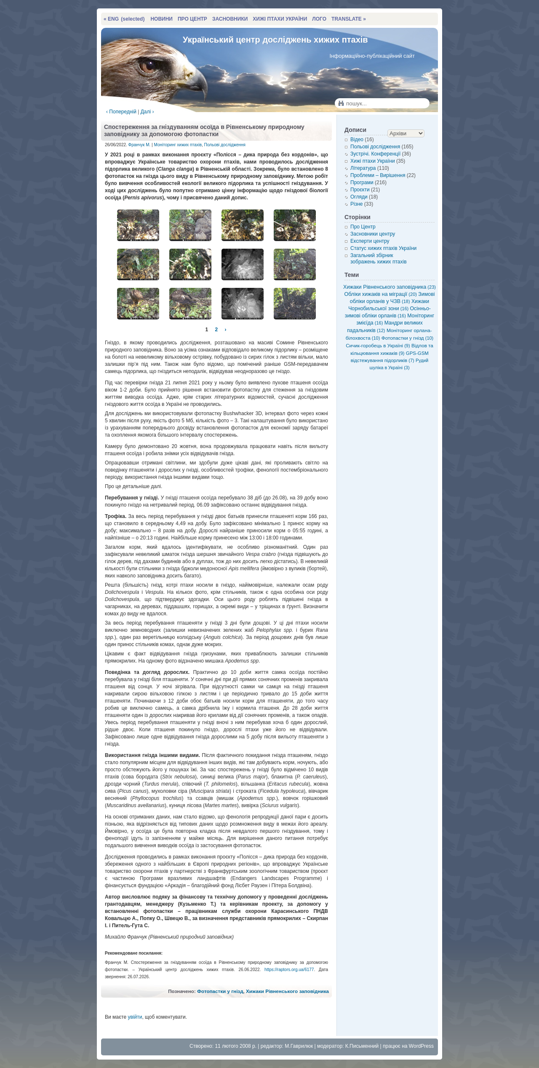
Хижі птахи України (372, 161)
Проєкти (360, 190)
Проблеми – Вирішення (377, 175)
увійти (135, 1017)
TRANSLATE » (348, 19)
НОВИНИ (161, 19)
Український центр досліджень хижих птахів (275, 39)
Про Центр (363, 227)
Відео (356, 139)
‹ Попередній (121, 112)
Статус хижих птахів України (383, 248)
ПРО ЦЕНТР (192, 19)
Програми (362, 182)
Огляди (359, 197)
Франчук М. (139, 144)
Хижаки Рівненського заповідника (287, 991)
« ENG (124, 19)
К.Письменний (362, 1046)
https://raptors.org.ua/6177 (289, 969)
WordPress (421, 1046)
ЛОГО (319, 19)
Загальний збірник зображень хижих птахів (378, 258)
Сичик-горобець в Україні (378, 345)
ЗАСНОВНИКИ (230, 19)
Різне (356, 204)
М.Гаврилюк (299, 1046)
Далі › (147, 112)
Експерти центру (370, 241)
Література (363, 168)
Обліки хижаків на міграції (380, 294)
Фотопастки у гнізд (220, 991)
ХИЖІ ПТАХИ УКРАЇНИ (280, 19)
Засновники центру (372, 234)
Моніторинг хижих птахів (178, 144)
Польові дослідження (224, 144)
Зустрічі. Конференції (375, 154)
